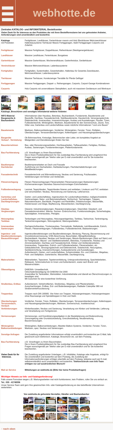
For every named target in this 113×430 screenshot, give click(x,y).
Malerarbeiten (7, 260)
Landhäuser (7, 55)
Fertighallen (7, 71)
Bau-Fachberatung (10, 153)
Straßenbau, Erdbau (11, 284)
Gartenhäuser (7, 60)
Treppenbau (7, 294)
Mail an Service (8, 370)
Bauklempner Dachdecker (7, 166)
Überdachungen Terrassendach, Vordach (9, 303)
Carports (5, 89)
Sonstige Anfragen (10, 334)
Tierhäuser (6, 78)
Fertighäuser (7, 50)
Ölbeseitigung (8, 269)
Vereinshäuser (8, 66)
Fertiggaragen (8, 83)
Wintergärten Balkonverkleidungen (11, 327)
